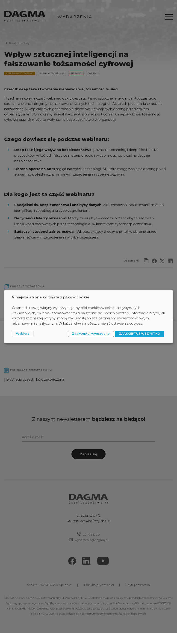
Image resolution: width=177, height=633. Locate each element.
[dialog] (88, 316)
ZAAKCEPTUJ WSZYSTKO (139, 334)
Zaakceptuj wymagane (91, 334)
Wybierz (23, 334)
